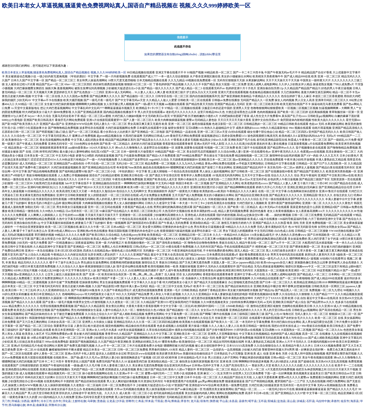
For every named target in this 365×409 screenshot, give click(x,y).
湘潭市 (35, 401)
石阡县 (310, 401)
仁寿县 (139, 401)
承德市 (335, 401)
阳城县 (272, 401)
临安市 (345, 401)
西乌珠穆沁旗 (17, 405)
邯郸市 (130, 401)
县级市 (243, 401)
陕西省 (214, 401)
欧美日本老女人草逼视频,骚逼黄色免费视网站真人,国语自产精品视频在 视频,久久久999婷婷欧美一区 (126, 6)
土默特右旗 (79, 401)
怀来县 (149, 401)
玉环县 (262, 401)
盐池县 (281, 401)
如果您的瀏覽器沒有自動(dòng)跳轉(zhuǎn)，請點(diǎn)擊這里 (182, 54)
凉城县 (301, 401)
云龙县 (111, 401)
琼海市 (204, 401)
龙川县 (195, 401)
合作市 (57, 401)
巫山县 (291, 401)
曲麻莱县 (41, 405)
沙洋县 (120, 401)
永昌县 (233, 401)
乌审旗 (91, 401)
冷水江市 (46, 401)
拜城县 (15, 401)
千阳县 (159, 401)
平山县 (224, 401)
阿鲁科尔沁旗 (57, 405)
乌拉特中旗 (323, 401)
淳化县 (66, 401)
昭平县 (252, 401)
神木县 (31, 405)
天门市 (6, 401)
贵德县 (101, 401)
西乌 (167, 401)
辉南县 (175, 401)
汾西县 (25, 401)
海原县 (354, 401)
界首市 (185, 401)
